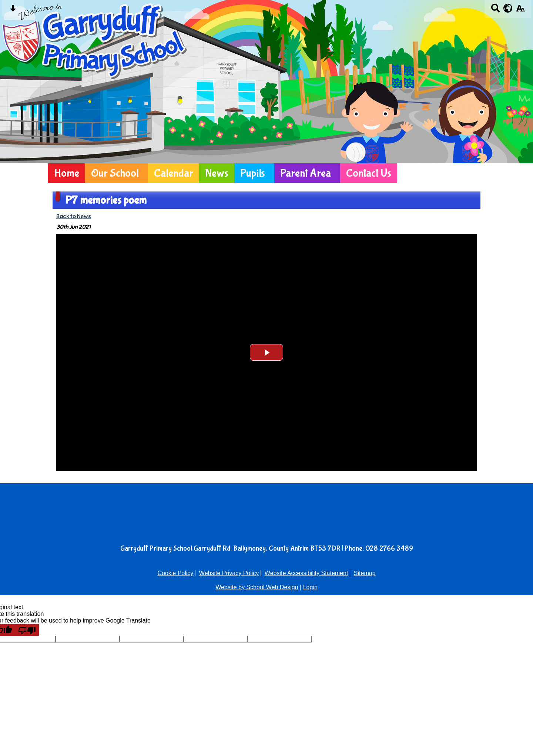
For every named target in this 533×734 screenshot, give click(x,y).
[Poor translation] (27, 630)
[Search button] (495, 10)
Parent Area (305, 173)
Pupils (252, 173)
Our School (115, 173)
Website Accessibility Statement (306, 573)
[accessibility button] (520, 10)
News (216, 173)
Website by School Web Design (256, 587)
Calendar (173, 173)
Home (66, 173)
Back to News (73, 216)
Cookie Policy (175, 573)
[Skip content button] (12, 10)
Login (310, 587)
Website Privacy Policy (229, 573)
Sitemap (365, 573)
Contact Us (368, 173)
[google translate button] (508, 8)
